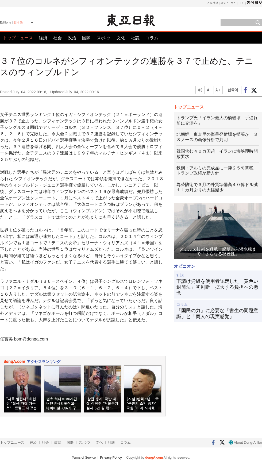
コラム (151, 38)
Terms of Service (84, 457)
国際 (86, 38)
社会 (57, 38)
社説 (135, 38)
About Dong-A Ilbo (245, 442)
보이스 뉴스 (228, 3)
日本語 (18, 22)
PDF (241, 3)
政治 (72, 38)
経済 (43, 38)
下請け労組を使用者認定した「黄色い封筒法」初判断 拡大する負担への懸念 (217, 286)
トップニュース (18, 38)
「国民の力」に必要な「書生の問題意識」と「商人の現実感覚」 (217, 313)
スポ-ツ (104, 38)
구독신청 (212, 3)
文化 (121, 38)
